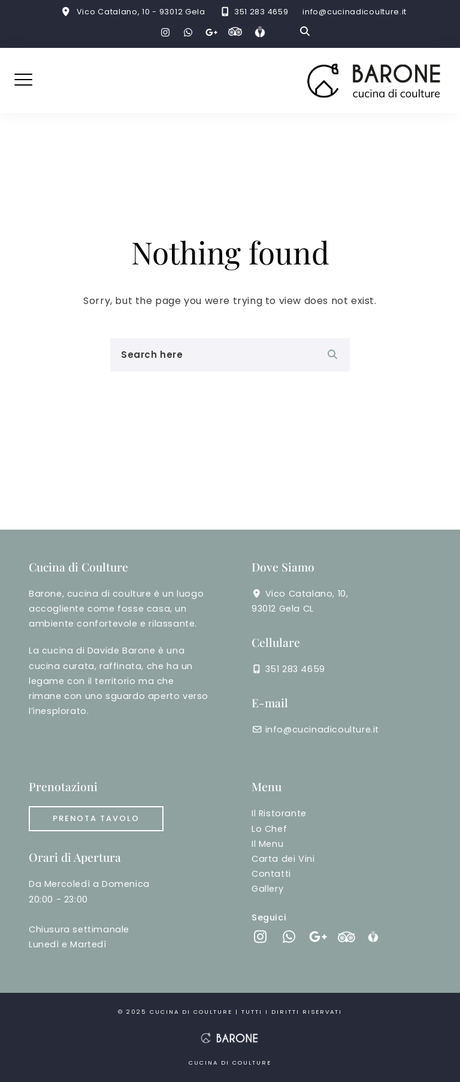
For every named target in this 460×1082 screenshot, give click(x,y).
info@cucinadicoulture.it (354, 12)
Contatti (271, 874)
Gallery (267, 889)
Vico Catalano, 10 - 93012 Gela (141, 12)
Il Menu (267, 844)
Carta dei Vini (283, 859)
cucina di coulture (192, 1012)
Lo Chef (269, 829)
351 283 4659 (261, 12)
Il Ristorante (279, 813)
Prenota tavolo (96, 818)
